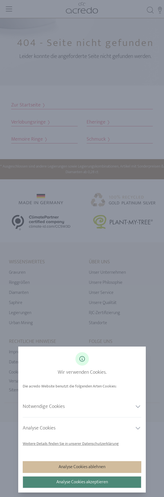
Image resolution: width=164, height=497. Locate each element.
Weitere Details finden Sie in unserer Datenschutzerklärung (71, 443)
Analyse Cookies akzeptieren (82, 482)
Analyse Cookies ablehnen (82, 467)
